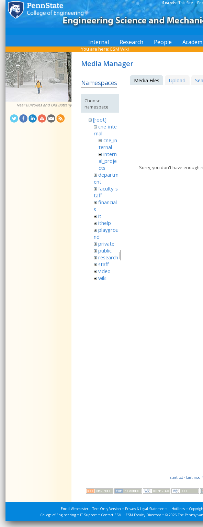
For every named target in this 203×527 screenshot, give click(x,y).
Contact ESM (111, 515)
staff (103, 264)
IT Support (88, 515)
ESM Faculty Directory (143, 515)
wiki (102, 278)
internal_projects (108, 161)
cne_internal (108, 144)
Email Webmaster (74, 508)
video (104, 271)
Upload (177, 80)
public (105, 250)
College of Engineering (58, 515)
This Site (186, 2)
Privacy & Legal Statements (146, 508)
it (99, 216)
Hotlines (178, 508)
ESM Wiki (119, 49)
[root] (99, 119)
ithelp (104, 222)
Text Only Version (106, 508)
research (108, 257)
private (106, 243)
